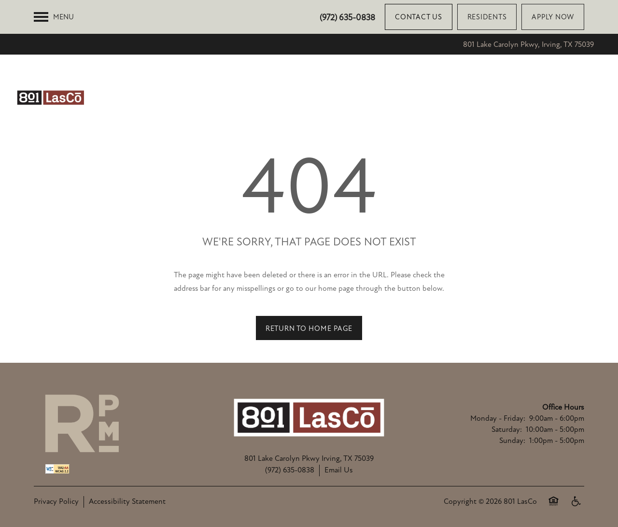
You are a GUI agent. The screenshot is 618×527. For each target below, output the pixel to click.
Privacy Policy (56, 501)
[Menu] (54, 17)
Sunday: (512, 440)
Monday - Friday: (497, 418)
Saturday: (507, 429)
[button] (418, 17)
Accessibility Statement (127, 501)
